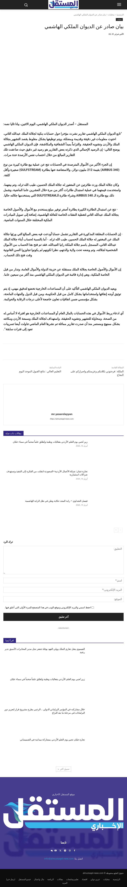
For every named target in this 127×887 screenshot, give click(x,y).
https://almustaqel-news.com (61, 419)
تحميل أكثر (63, 769)
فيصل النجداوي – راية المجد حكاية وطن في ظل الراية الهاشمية (56, 501)
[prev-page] (120, 530)
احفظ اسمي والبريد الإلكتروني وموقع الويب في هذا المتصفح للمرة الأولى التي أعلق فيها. (48, 607)
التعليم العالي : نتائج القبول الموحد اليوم (40, 371)
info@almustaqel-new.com (59, 858)
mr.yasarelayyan (61, 414)
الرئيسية (120, 14)
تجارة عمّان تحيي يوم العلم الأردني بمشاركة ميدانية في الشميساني (52, 739)
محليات (111, 14)
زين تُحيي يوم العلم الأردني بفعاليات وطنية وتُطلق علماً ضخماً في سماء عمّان (50, 441)
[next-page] (116, 530)
